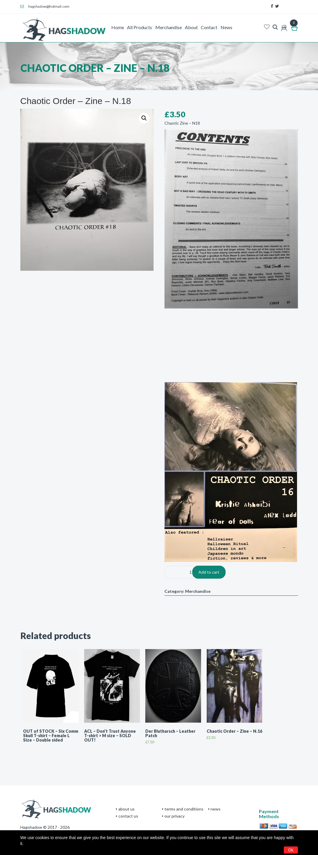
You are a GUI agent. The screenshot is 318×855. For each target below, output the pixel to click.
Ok (290, 850)
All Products (139, 27)
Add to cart (208, 572)
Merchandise (168, 27)
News (226, 27)
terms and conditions (183, 808)
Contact (209, 27)
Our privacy (174, 815)
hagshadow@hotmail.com (45, 6)
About (191, 27)
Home (117, 27)
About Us (126, 808)
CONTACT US (128, 815)
